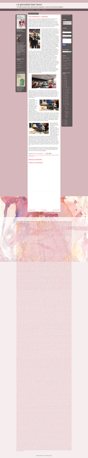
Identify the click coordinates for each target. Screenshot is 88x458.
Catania (18, 316)
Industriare (68, 346)
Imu (63, 250)
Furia (27, 336)
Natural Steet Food (23, 368)
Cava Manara (23, 316)
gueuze (53, 256)
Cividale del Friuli (39, 319)
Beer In (26, 260)
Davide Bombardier (48, 324)
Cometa (70, 319)
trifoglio (59, 288)
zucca (65, 239)
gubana (49, 256)
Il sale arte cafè (57, 345)
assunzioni (39, 280)
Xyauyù (42, 279)
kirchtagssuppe (53, 285)
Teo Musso (42, 230)
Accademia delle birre (56, 233)
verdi (22, 289)
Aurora (30, 246)
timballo (53, 288)
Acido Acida (63, 233)
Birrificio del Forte (38, 307)
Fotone (69, 334)
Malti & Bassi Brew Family (33, 359)
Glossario (44, 9)
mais (21, 286)
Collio (67, 319)
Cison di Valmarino (23, 319)
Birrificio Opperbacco (54, 306)
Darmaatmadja (29, 324)
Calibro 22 (70, 247)
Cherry (55, 317)
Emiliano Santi (57, 249)
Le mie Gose (58, 354)
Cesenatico (34, 317)
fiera (34, 226)
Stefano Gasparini (34, 278)
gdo (66, 284)
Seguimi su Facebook (66, 15)
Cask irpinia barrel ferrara (50, 315)
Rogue (43, 276)
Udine (18, 221)
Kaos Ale (42, 268)
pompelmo (38, 287)
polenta (69, 235)
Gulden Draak (40, 267)
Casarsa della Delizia (32, 315)
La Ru (69, 237)
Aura (55, 298)
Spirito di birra (27, 278)
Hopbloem (37, 344)
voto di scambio (40, 289)
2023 (65, 77)
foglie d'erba (48, 222)
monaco (47, 286)
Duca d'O (49, 249)
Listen (30, 356)
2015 (65, 121)
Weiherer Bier (40, 254)
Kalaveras (32, 349)
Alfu (49, 294)
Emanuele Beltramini (47, 231)
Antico (67, 296)
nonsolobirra (64, 235)
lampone (23, 257)
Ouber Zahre (18, 274)
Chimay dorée (22, 318)
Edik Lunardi (40, 328)
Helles (58, 237)
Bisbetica (43, 307)
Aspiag (34, 298)
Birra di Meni (25, 224)
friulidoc (29, 227)
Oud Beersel (24, 274)
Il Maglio (59, 250)
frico (40, 239)
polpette (33, 287)
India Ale (58, 346)
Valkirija (23, 279)
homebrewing (44, 239)
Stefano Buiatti (36, 230)
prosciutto (64, 244)
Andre (21, 296)
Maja (65, 358)
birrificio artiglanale (37, 233)
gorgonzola (30, 285)
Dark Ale (21, 324)
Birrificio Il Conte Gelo (27, 306)
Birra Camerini (30, 240)
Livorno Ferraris (39, 356)
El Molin (55, 328)
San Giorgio (54, 276)
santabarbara (36, 288)
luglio (66, 95)
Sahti (50, 276)
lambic (50, 233)
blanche (18, 224)
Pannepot (32, 274)
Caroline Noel (59, 314)
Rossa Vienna (20, 233)
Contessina (54, 248)
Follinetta (19, 334)
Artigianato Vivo (68, 297)
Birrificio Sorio (26, 307)
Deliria (59, 325)
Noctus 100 (30, 369)
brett (33, 255)
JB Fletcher (19, 348)
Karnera (41, 349)
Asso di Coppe (67, 245)
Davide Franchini (22, 265)
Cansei (32, 314)
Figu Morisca (26, 266)
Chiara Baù (46, 248)
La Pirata (32, 269)
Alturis (27, 295)
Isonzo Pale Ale (33, 268)
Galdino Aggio (55, 336)
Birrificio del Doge (67, 246)
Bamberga (53, 299)
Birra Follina (55, 246)
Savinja (33, 277)
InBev (41, 346)
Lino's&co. (58, 355)
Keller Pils (52, 268)
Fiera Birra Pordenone (53, 228)
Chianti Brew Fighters (43, 229)
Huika (44, 344)
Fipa (30, 266)
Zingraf (53, 279)
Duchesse (22, 328)
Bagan (33, 299)
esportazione (32, 284)
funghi (64, 284)
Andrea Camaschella (34, 259)
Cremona (70, 248)
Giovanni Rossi (63, 338)
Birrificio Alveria (61, 305)
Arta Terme (63, 297)
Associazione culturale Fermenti (40, 298)
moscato (51, 286)
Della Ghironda (66, 325)
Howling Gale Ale (61, 267)
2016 (65, 120)
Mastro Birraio (56, 222)
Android (47, 296)
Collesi (64, 319)
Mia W (18, 364)
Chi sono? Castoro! (60, 317)
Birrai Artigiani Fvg (27, 305)
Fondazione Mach (24, 334)
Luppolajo (55, 357)
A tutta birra (41, 258)
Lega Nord (69, 354)
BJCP (30, 299)
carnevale (28, 244)
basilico (51, 280)
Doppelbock (31, 327)
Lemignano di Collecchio (23, 355)
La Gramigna (28, 269)
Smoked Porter (59, 238)
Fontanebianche (37, 334)
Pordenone (21, 222)
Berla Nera (50, 260)
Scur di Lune (38, 277)
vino (32, 258)
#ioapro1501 (64, 289)
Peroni (58, 274)
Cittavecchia (18, 228)
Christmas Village (44, 318)
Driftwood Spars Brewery (63, 327)
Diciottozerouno (42, 326)
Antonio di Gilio (35, 297)
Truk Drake (53, 278)
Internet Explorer (28, 347)
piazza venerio (59, 244)
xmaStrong (54, 289)
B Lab (17, 299)
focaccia (48, 284)
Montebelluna (23, 366)
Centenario (18, 317)
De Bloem (70, 324)
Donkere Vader (22, 327)
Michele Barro (23, 364)
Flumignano (34, 266)
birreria (64, 228)
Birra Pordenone (49, 304)
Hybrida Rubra (67, 267)
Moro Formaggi (53, 366)
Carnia (39, 248)
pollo (54, 257)
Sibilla (54, 277)
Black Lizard (62, 307)
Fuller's (21, 336)
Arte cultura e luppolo (56, 259)
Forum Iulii (56, 334)
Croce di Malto (49, 240)
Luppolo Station (65, 269)
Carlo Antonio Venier (28, 248)
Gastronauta (67, 336)
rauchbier (57, 257)
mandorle (28, 286)
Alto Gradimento (22, 295)
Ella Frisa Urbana (22, 329)
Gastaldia (63, 336)
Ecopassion (32, 328)
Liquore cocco (21, 356)
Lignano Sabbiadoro (47, 355)
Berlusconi (55, 260)
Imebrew (67, 345)
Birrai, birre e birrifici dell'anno (66, 112)
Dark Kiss (24, 324)
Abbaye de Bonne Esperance (49, 258)
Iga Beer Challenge (57, 344)
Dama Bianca (18, 237)
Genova (24, 337)
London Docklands (53, 356)
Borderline (38, 224)
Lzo (66, 357)
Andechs (17, 296)
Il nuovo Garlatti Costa (66, 63)
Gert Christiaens (40, 337)
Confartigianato (51, 229)
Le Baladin (62, 229)
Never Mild (46, 368)
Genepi (21, 337)
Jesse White (40, 348)
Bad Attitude (34, 246)
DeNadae (51, 325)
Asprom (21, 240)
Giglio (68, 337)
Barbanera (22, 260)
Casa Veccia (43, 240)
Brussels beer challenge (52, 247)
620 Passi (36, 258)
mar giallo (55, 235)
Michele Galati (38, 364)
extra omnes (37, 284)
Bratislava (56, 309)
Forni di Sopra (54, 231)
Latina (29, 354)
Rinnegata (39, 276)
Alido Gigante (68, 258)
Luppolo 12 (59, 269)
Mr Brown (22, 367)
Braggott (38, 309)
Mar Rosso (45, 270)
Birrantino (36, 305)
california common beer (43, 255)
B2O (44, 226)
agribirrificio (59, 230)
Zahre (41, 222)
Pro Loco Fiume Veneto (50, 275)
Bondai (38, 247)
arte (35, 280)
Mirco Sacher (23, 365)
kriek (23, 231)
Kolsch (66, 237)
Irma (55, 347)
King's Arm (52, 349)
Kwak (65, 268)
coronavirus (38, 244)
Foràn (60, 334)
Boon (39, 240)
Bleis (40, 308)
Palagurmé (37, 238)
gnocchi (42, 256)
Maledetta (26, 359)
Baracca (64, 299)
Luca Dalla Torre (69, 229)
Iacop (53, 344)
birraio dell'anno (19, 244)
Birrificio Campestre (57, 227)
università (18, 229)
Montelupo (27, 366)
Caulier (42, 248)
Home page (20, 9)
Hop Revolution (29, 344)
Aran (45, 297)
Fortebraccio (52, 334)
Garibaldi (59, 336)
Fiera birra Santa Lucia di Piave (40, 237)
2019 (65, 83)
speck (62, 239)
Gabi (41, 336)
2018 (65, 84)
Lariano (26, 354)
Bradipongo (36, 229)
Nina (71, 368)
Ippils (26, 268)
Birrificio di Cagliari (55, 236)
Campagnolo (23, 234)
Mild (57, 364)
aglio (68, 279)
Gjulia (44, 234)
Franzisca (44, 335)
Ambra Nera (42, 295)
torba (56, 288)
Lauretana (44, 354)
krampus (63, 285)
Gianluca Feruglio (33, 250)
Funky (24, 336)
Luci (25, 357)
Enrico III (42, 329)
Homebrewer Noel (23, 344)
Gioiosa (29, 338)
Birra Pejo (39, 304)
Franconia (40, 335)
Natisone (17, 368)
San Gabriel (54, 238)
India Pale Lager (63, 346)
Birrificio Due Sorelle (19, 306)
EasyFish (28, 328)
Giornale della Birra (20, 61)
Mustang (41, 367)
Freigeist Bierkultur (53, 335)
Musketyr (37, 367)
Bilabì (23, 304)
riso (17, 288)
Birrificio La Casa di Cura (34, 306)
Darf (67, 264)
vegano (69, 288)
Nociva (27, 369)
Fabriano (62, 249)
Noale (24, 369)
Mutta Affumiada (46, 367)
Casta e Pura (57, 315)
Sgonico (50, 277)
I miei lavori (38, 9)
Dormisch (45, 249)
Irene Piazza (45, 347)
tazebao (21, 245)
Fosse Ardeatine (64, 334)
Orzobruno (23, 235)
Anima (56, 296)
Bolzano (17, 309)
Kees (46, 268)
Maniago (60, 359)
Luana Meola (67, 356)
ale (71, 279)
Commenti (65, 23)
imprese (48, 285)
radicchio (68, 244)
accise (32, 233)
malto (69, 226)
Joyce (39, 268)
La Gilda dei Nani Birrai (20, 269)
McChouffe (65, 270)
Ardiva (57, 297)
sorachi (17, 245)
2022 (65, 78)
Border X (31, 309)
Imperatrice (19, 346)
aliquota (19, 280)
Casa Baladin (67, 314)
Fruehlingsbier (68, 335)
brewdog (37, 255)
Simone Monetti (65, 277)
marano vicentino (50, 239)
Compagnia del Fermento (35, 264)
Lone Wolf (62, 356)
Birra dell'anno (68, 260)
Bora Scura (42, 247)
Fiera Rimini (31, 237)
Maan (22, 270)
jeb (32, 227)
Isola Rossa (62, 347)
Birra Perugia (44, 304)
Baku (36, 299)
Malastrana (22, 359)
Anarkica (66, 295)
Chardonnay (45, 317)
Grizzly (36, 267)
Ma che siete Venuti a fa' (25, 358)
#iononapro (69, 289)
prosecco (55, 287)
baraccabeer (68, 238)
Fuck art (17, 336)
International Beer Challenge (20, 347)
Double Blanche (44, 327)
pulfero (59, 287)
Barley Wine (39, 246)
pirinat (55, 239)
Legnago (17, 355)
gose (34, 285)
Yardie (45, 279)
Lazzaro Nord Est (49, 354)
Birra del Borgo (61, 246)
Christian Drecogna (37, 318)
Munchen (30, 367)
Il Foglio (69, 344)
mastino (68, 228)
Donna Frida (27, 327)
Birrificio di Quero (19, 247)
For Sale (42, 334)
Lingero (55, 269)
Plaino (60, 226)
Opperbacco (32, 238)
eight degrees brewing (21, 284)
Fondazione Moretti (30, 334)
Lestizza (33, 355)
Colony (50, 248)
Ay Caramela (65, 298)
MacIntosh (32, 358)
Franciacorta (36, 335)
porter (27, 231)
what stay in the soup (47, 289)
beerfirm (55, 280)
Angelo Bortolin (52, 296)
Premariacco (43, 275)
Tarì (38, 278)
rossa (58, 239)
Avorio (61, 298)
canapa (64, 230)
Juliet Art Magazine (27, 349)
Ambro (46, 295)
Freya (43, 266)
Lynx (63, 357)
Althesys (17, 295)
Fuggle (47, 266)
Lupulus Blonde (59, 357)
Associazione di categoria (50, 298)
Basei (25, 240)
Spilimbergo (22, 278)
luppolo (37, 225)
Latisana (43, 269)
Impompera (33, 346)
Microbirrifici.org (49, 364)
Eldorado (61, 328)
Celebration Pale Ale (50, 316)
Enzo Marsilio (53, 329)
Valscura (43, 224)
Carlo (55, 314)
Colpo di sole (27, 264)
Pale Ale (23, 227)
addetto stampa (63, 279)
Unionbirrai (27, 225)
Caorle (38, 314)
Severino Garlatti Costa (27, 226)
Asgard (28, 298)
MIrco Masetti (70, 357)
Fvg (52, 266)
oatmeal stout (50, 244)
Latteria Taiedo (33, 354)
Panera (29, 274)
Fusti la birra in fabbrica (36, 336)
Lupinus (47, 357)
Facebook (26, 237)
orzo (40, 257)
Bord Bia (28, 309)
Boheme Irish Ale (65, 308)
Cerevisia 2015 (29, 317)
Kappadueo (37, 349)
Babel (65, 259)
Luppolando (20, 230)
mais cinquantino (43, 244)
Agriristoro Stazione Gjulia (60, 258)
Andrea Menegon (36, 296)
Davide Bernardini (41, 324)
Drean (55, 327)
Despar (27, 326)
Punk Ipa (69, 275)
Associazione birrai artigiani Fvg (27, 229)
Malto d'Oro (39, 359)
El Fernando (51, 328)
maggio (66, 98)
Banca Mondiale (59, 299)
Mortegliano (65, 366)
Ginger (17, 338)
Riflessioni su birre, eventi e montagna (65, 58)
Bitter (19, 234)
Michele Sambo (43, 364)
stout (42, 225)
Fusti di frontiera (26, 250)
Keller (49, 268)
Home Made (18, 344)
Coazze (50, 319)
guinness (41, 285)
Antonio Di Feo (22, 297)
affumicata (54, 230)
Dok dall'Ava (64, 326)
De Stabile (43, 325)
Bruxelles (59, 247)
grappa (38, 285)
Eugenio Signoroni (69, 329)
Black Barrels (25, 247)
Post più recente (32, 210)
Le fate (55, 354)
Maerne (59, 358)
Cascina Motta (38, 315)
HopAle (34, 344)
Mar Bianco (40, 270)
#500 (60, 289)
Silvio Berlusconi (58, 277)
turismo (29, 245)
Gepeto (27, 337)
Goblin (42, 339)
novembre (66, 89)
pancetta (65, 286)
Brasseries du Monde (51, 309)
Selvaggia (46, 277)
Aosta (39, 297)
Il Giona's (62, 237)
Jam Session (26, 348)
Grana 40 (55, 226)
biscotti (30, 255)
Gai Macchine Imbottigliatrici (48, 336)
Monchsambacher (62, 365)
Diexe (33, 249)
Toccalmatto (48, 230)
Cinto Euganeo (68, 318)
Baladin (17, 260)
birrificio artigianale (34, 221)
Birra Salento (54, 304)
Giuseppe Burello (53, 237)
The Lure (24, 228)
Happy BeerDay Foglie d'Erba (52, 267)
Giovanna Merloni (40, 250)
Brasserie (45, 221)
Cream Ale (54, 264)
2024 (65, 75)
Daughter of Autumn (35, 324)
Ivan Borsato (51, 234)
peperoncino (70, 286)
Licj (42, 355)
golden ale (18, 285)
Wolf (64, 238)
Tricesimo (52, 221)
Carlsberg (34, 248)
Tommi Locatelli (31, 156)
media (32, 286)
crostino (31, 256)
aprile (66, 100)
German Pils (31, 337)
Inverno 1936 (38, 347)
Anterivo (64, 296)
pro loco (46, 287)
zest (58, 289)
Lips (17, 356)
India (55, 346)
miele (59, 235)
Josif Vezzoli (21, 349)
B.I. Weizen (21, 299)
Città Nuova (19, 65)
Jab (22, 348)
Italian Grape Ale (67, 347)
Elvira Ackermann (38, 265)
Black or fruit (21, 308)
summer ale (24, 258)
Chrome (49, 318)
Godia (24, 267)
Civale (28, 319)
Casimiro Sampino (43, 315)
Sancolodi (28, 235)
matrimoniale (28, 257)
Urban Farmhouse (26, 254)
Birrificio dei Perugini (32, 307)
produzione (51, 287)
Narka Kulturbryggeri (68, 367)
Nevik (57, 368)
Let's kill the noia (38, 355)
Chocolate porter (31, 318)
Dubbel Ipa (70, 327)
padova (61, 286)
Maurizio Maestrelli (60, 270)
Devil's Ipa (37, 326)
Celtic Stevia (69, 316)
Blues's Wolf (54, 308)
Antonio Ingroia (42, 259)
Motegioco (70, 366)
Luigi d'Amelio (40, 357)
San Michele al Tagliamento (61, 276)
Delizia (62, 325)
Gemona (62, 266)
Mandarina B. (53, 359)
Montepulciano (32, 366)
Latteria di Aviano (39, 354)
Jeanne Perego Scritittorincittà (33, 348)
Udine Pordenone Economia (20, 67)
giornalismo (38, 256)
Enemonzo (44, 265)
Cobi (52, 319)
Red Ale (45, 238)
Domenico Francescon (38, 249)
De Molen (34, 325)
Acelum (17, 236)
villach (25, 289)
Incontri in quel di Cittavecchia (66, 116)
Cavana (38, 316)
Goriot (69, 339)
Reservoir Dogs (26, 276)
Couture (66, 248)
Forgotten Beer (20, 250)
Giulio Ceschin (24, 339)
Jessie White (45, 348)
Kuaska (66, 250)
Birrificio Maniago (42, 306)
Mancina (48, 359)
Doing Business (58, 326)
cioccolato (18, 239)
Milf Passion (60, 364)
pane (54, 244)
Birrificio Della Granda (27, 236)
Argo (59, 297)
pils (52, 224)
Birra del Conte (66, 304)
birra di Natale (40, 235)
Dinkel (49, 326)
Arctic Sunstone (49, 297)
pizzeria (30, 287)
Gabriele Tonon (57, 266)
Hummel (47, 344)
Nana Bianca (58, 367)
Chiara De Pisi (66, 317)
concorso (50, 235)
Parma (40, 274)
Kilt (49, 349)
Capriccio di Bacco (47, 314)
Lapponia (22, 354)
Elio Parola (65, 328)
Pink (35, 275)
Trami (17, 254)
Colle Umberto (60, 319)
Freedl (48, 335)
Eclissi (53, 249)
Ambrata (30, 231)
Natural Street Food (29, 368)
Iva (71, 347)
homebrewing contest (64, 256)
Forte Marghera (46, 334)
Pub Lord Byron (63, 275)
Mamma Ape (44, 359)
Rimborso (34, 276)
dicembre (66, 87)
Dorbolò (35, 327)
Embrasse (34, 329)
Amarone (37, 295)
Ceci (45, 316)
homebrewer (57, 256)
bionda (60, 228)
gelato (69, 284)
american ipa (64, 254)
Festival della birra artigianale (50, 225)
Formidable (39, 266)
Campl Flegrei (18, 314)
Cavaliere (35, 316)
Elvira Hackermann (29, 329)
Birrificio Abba (51, 305)
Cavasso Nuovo (30, 234)
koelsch (59, 285)
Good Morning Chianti (58, 339)
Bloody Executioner (48, 308)
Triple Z (49, 278)
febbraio (66, 103)
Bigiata (20, 304)
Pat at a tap (44, 274)
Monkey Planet (68, 365)
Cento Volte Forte (23, 317)
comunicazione (59, 255)
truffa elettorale (64, 288)
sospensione (42, 288)
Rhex (49, 238)
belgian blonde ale (61, 280)
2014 (65, 123)
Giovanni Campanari (45, 338)
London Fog (58, 356)
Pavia (55, 274)
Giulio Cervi (19, 339)
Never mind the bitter (52, 368)
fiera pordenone (31, 239)
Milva (68, 364)
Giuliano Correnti (69, 338)
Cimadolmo (56, 318)
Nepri (43, 368)
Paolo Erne (26, 230)
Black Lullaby (67, 307)
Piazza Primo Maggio (64, 274)
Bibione (59, 260)
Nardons (62, 367)
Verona (30, 279)
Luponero (51, 357)
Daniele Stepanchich (27, 249)
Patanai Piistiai (50, 274)
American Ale (24, 259)
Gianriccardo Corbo (59, 337)
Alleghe (63, 294)
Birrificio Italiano (41, 236)
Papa (37, 274)
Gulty (45, 267)
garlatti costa (39, 226)
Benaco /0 (34, 260)
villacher (29, 289)
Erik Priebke (58, 329)
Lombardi (48, 356)
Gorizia (67, 222)
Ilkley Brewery (63, 345)
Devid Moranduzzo (31, 326)
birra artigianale (59, 221)
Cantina (35, 314)
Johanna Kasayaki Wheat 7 (52, 348)
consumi (64, 255)
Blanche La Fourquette (35, 308)
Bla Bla (54, 307)
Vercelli (27, 279)
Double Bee (39, 327)
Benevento (45, 260)
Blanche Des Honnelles (27, 308)
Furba (50, 266)
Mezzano (70, 270)
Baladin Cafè (40, 299)
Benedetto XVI (40, 260)
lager (46, 228)
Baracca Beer (68, 299)
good (46, 256)
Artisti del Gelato (18, 298)
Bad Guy (69, 259)
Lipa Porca (69, 355)
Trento (21, 254)
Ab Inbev (33, 245)
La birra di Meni (38, 269)
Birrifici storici (46, 305)
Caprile (52, 314)
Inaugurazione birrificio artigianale (48, 346)
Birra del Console (60, 304)
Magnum (62, 358)
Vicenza (35, 254)
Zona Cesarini (58, 279)
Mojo (51, 365)
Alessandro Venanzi (45, 294)
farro (34, 256)
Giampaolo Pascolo (49, 337)
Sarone (30, 230)
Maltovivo (29, 270)
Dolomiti (17, 327)
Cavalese (31, 316)
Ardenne (53, 297)
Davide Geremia (60, 324)
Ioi (41, 347)
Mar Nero (18, 235)
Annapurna (59, 296)
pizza (51, 257)
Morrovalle (57, 366)
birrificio (24, 244)
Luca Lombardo (21, 357)
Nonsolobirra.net (19, 63)
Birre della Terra (41, 305)
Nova (28, 238)
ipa (26, 222)
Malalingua (68, 358)
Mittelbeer (39, 365)
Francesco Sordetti (27, 335)
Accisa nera (38, 245)
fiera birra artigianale (24, 239)
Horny (41, 344)
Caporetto (41, 314)
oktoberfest (36, 257)
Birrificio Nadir (48, 306)
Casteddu (61, 315)
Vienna (34, 279)
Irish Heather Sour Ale (51, 347)
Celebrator (55, 316)
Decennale (55, 325)
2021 (65, 80)
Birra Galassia (32, 224)
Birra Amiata (35, 304)
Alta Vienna (69, 294)
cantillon (50, 255)
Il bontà (22, 268)
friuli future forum (58, 284)
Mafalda (25, 270)
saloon (32, 288)
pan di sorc (44, 257)
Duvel (25, 328)
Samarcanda (18, 226)
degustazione (44, 233)
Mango (57, 359)
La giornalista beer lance (29, 4)
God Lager (45, 339)
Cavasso (42, 316)
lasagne (67, 285)
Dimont (33, 265)
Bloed (43, 308)
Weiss (45, 254)
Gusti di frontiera (67, 225)
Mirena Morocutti (28, 365)
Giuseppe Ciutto (30, 339)
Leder (65, 354)
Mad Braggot (41, 358)
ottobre (66, 90)
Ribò (30, 276)
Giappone (64, 337)
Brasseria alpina (62, 236)
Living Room (34, 356)
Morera (37, 366)
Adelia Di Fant (44, 245)
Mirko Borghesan (34, 365)
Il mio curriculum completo (29, 9)
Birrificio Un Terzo (48, 236)
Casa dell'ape (21, 315)
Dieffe (46, 326)
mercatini (36, 286)
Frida (57, 335)
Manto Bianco (34, 270)
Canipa (23, 248)
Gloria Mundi (38, 339)
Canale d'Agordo (27, 314)
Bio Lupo (63, 260)
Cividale (34, 319)
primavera (42, 287)
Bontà (24, 309)
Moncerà (58, 365)
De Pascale (38, 325)
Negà (34, 368)
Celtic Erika (59, 316)
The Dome (42, 278)
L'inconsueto (57, 234)
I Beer (50, 344)
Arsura (50, 259)
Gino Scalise (25, 338)
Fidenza (67, 265)
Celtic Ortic (64, 316)
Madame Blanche (46, 358)
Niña (21, 369)
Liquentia (17, 238)
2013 (65, 124)
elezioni (27, 284)
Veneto (32, 254)
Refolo (17, 276)
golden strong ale (24, 285)
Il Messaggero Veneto (38, 345)
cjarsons (54, 255)
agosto (66, 93)
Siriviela (70, 277)
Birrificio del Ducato (66, 227)
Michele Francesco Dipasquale (30, 364)
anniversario (31, 280)
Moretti (40, 366)
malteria (24, 286)
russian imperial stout (26, 288)
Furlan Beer (30, 336)
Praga (42, 238)
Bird (31, 304)
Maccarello (36, 358)
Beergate (30, 260)
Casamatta (25, 315)
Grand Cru (31, 267)
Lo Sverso (44, 356)
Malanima (17, 359)
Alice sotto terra (58, 294)
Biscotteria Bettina (48, 307)
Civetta (31, 319)
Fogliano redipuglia (68, 249)
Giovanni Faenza (57, 338)
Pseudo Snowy (57, 275)
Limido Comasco (53, 355)
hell (45, 285)
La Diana (69, 268)
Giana (54, 337)
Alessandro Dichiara (31, 294)
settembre (66, 92)
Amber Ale (55, 245)
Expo (64, 240)
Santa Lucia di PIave (33, 222)
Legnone (62, 234)
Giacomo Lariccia (67, 266)
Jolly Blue (58, 348)
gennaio (66, 104)
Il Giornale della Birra (23, 345)
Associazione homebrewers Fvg (46, 227)
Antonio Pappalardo (29, 297)
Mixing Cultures (44, 365)
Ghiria (45, 337)
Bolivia (70, 308)
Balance (50, 299)
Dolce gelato (69, 326)
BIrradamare (26, 299)
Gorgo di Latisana (65, 339)
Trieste (62, 222)
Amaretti (34, 295)
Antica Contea (68, 221)
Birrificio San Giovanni (67, 306)
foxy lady (52, 284)
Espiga (62, 329)
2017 (65, 86)
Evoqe (61, 265)
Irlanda (29, 268)
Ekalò (48, 328)
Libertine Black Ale (49, 269)
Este (64, 329)
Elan (58, 328)
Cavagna (27, 316)
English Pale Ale (50, 265)
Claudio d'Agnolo (45, 319)
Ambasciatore (18, 259)
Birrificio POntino (60, 306)
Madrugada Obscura (53, 358)
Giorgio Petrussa (38, 338)
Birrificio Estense (35, 236)
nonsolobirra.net (56, 286)
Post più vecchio (55, 210)
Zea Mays (49, 279)
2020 (65, 81)
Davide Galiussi (54, 324)
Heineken (51, 250)
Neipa (37, 368)
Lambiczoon (18, 354)
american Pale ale (25, 280)
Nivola (18, 369)
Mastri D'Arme (50, 270)
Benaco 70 (18, 227)
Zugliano (49, 254)
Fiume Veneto (59, 225)
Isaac (58, 347)
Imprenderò (37, 346)
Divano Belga (53, 326)
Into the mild (33, 347)
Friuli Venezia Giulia (39, 228)
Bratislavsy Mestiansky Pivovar (63, 309)
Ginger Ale (21, 338)
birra (25, 221)
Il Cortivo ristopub (64, 344)
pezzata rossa (25, 287)
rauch (65, 287)
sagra (65, 257)
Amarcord (30, 295)
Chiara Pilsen (68, 236)
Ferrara (67, 240)
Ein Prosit (44, 328)
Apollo (47, 259)
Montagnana (18, 366)
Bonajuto (21, 309)
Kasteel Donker (45, 349)
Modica (48, 365)
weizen (37, 227)
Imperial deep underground (26, 346)
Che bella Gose (51, 317)
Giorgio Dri (33, 338)
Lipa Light (64, 355)
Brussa (46, 247)
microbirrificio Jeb (41, 286)
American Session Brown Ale (59, 295)
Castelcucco (70, 315)
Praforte (38, 275)
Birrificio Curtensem (68, 305)
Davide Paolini (65, 324)
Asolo (31, 298)
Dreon (58, 327)
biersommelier (18, 255)
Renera (21, 276)
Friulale (64, 335)
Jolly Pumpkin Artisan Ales (64, 348)
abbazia (53, 254)
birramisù (46, 235)
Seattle (42, 277)
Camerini (19, 248)
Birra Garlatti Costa (58, 224)
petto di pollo (20, 287)
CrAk (50, 264)
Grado (27, 267)
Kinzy (56, 349)
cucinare (48, 224)
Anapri (29, 259)
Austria (21, 236)
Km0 (62, 349)
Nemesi (40, 368)
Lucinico (33, 357)
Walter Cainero (34, 235)
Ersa (61, 240)
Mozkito (18, 367)
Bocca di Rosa (59, 308)
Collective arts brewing (20, 264)
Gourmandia (46, 250)
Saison (64, 226)
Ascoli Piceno (24, 298)
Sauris (22, 225)
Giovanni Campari (51, 338)
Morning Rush (48, 366)
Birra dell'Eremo (21, 305)
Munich (34, 367)
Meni (25, 238)
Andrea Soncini (42, 296)
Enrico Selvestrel (47, 329)
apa (29, 228)
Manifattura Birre (65, 359)
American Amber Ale (51, 295)
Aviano (58, 298)
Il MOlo (28, 345)
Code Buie (55, 319)
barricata (69, 254)
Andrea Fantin (25, 296)
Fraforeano (18, 335)
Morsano (61, 366)
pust (62, 287)
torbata (25, 245)
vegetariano (18, 289)
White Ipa (37, 279)
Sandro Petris (23, 277)
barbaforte (47, 280)
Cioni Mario (18, 319)
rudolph (20, 288)
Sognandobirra (26, 233)
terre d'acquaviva (47, 288)
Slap (18, 278)
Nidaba (65, 368)
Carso (63, 314)
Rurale (46, 276)
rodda (62, 257)
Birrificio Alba (56, 305)
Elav (23, 237)
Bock (34, 247)
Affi (48, 245)
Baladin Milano (45, 299)
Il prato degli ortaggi (51, 345)
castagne (33, 244)
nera (32, 257)
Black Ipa (35, 240)
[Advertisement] (44, 199)
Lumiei (44, 357)
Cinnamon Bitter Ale (62, 318)
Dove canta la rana (50, 327)
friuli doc (68, 230)
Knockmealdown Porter (67, 349)
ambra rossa (58, 254)
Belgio (33, 228)
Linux (61, 355)
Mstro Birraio (26, 367)
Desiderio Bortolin (22, 326)
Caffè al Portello (64, 247)
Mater (54, 270)
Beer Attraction (49, 226)
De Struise (47, 325)
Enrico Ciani (38, 329)
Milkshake (65, 364)
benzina (67, 280)
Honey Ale (55, 250)
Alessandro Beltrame (24, 294)
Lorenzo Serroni (69, 231)
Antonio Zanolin (61, 245)
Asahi (62, 259)
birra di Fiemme (25, 255)
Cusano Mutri (63, 264)
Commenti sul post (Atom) (45, 213)
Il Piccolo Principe (44, 345)
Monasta (54, 365)
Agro (51, 245)
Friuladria (60, 335)
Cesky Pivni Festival (40, 317)
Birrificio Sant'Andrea (19, 307)
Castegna (65, 315)
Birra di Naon (69, 233)
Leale (62, 354)
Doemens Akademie (37, 234)
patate (48, 257)
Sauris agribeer (28, 277)
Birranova (32, 305)
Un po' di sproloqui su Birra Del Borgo (66, 68)
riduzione (69, 287)
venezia (29, 258)
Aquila (42, 297)
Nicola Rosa (60, 368)
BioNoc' (35, 231)
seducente (68, 257)
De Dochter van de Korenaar (21, 325)
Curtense (58, 264)
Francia (32, 335)
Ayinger (69, 298)
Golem (53, 339)
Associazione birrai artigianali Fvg (21, 246)
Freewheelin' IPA (61, 231)
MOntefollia (19, 358)
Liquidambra (68, 234)
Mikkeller (54, 364)
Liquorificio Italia (26, 356)
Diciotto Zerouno (56, 240)
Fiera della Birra (67, 224)
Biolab (29, 304)
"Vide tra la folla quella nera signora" (66, 61)
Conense (41, 264)
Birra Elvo (50, 246)
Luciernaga (28, 357)
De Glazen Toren (29, 325)
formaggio (36, 239)
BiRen (43, 246)
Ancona (69, 295)
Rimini (17, 225)
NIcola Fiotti (51, 367)
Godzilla (49, 339)
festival (45, 284)
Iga (47, 234)
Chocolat (26, 318)
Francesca (22, 335)
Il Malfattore (32, 345)
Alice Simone (53, 294)
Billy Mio (26, 304)
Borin (35, 309)
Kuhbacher (61, 268)
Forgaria (47, 237)
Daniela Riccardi (20, 249)
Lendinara (29, 355)
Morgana (43, 366)
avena (43, 280)
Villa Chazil (33, 225)
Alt (65, 294)
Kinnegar (57, 268)
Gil (70, 337)
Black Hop (57, 307)
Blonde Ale (30, 247)
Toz (45, 278)
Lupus (22, 238)
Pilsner (32, 275)
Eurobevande (56, 265)
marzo (66, 101)
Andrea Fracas (31, 296)
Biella (47, 246)
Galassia (57, 229)
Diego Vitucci (29, 265)
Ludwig (36, 357)
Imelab (71, 345)
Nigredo (68, 368)
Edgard (36, 328)
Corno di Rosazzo (60, 248)
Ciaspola (52, 318)
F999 (64, 265)
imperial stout (18, 231)
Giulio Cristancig (19, 267)
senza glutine (18, 258)
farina (42, 284)
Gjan (34, 339)
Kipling (59, 349)
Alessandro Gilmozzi (38, 294)
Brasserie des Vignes (43, 309)
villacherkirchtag (34, 289)
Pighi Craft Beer (26, 275)
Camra (23, 314)
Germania (35, 337)
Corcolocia (46, 264)
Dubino (18, 328)
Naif (54, 367)
